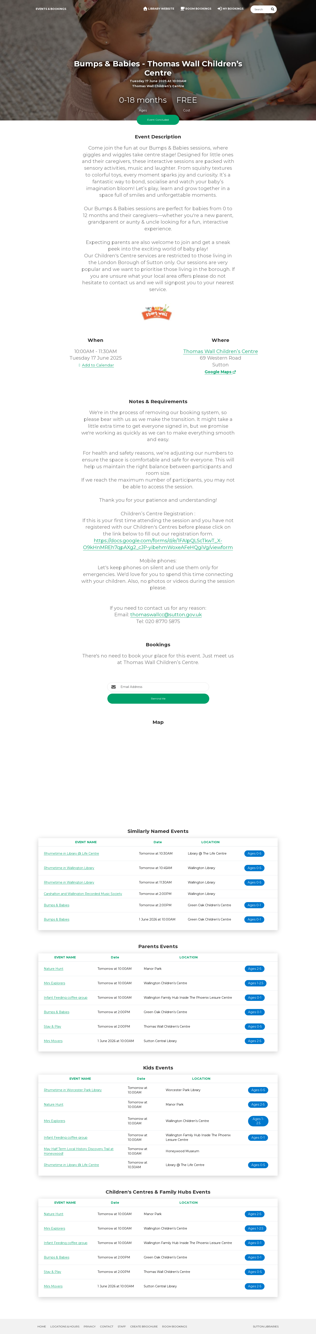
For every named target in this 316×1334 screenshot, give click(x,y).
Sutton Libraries (266, 1326)
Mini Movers (53, 1041)
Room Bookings (174, 1326)
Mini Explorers (54, 983)
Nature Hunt (53, 969)
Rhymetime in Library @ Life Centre (71, 853)
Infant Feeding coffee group (65, 998)
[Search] (259, 9)
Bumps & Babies (56, 905)
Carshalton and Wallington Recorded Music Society (83, 894)
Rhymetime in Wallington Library (69, 868)
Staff (122, 1326)
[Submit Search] (273, 9)
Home (41, 1326)
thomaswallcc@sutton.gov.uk (166, 615)
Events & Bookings (51, 9)
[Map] (158, 773)
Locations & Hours (64, 1326)
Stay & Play (52, 1026)
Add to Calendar (95, 365)
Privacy (90, 1326)
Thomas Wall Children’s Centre (220, 351)
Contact (106, 1326)
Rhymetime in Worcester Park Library (73, 1090)
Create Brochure (144, 1326)
